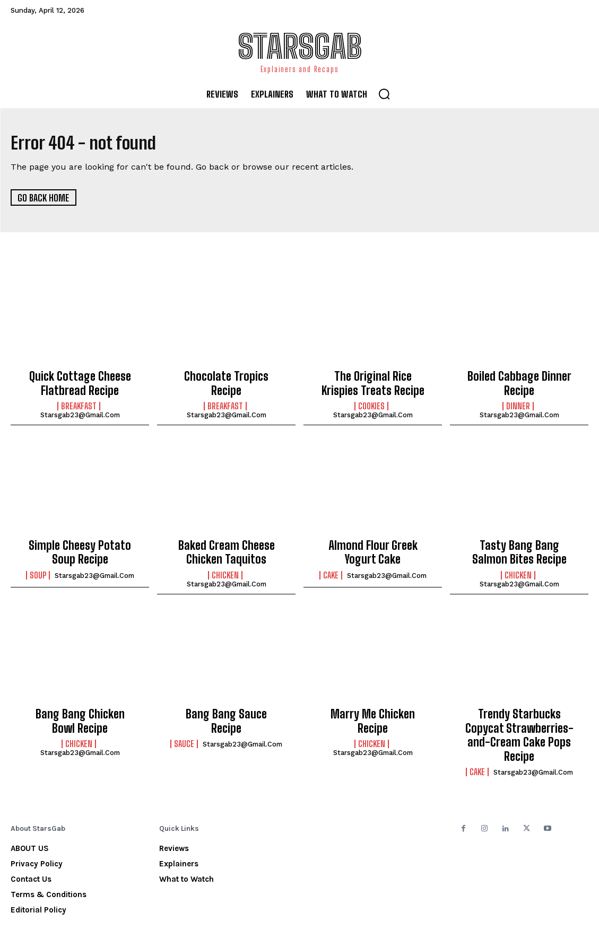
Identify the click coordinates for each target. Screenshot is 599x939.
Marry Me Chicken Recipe (373, 703)
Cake (330, 565)
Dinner (518, 402)
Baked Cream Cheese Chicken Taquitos (226, 545)
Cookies (371, 402)
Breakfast (79, 402)
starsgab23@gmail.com (80, 411)
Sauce (184, 718)
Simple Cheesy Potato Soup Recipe (80, 545)
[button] (384, 94)
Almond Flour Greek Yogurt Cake (372, 545)
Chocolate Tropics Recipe (226, 376)
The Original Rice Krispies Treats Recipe (373, 381)
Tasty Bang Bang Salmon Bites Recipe (519, 545)
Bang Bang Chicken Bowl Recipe (80, 709)
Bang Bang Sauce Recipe (226, 703)
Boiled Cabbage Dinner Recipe (519, 381)
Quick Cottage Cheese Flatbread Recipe (80, 381)
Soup (38, 565)
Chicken (225, 565)
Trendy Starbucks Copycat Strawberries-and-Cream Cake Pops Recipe (519, 715)
